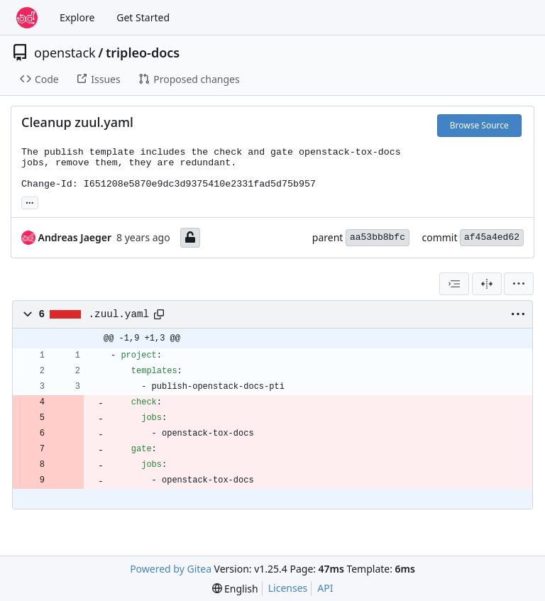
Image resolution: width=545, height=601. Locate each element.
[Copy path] (159, 314)
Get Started (143, 17)
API (325, 588)
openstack (65, 52)
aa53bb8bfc (377, 237)
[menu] (519, 283)
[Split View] (487, 283)
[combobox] (454, 283)
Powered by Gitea (170, 568)
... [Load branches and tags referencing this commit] (30, 201)
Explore (77, 17)
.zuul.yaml (119, 314)
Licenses (288, 588)
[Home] (27, 18)
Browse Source (479, 125)
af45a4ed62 (491, 237)
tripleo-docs (143, 52)
